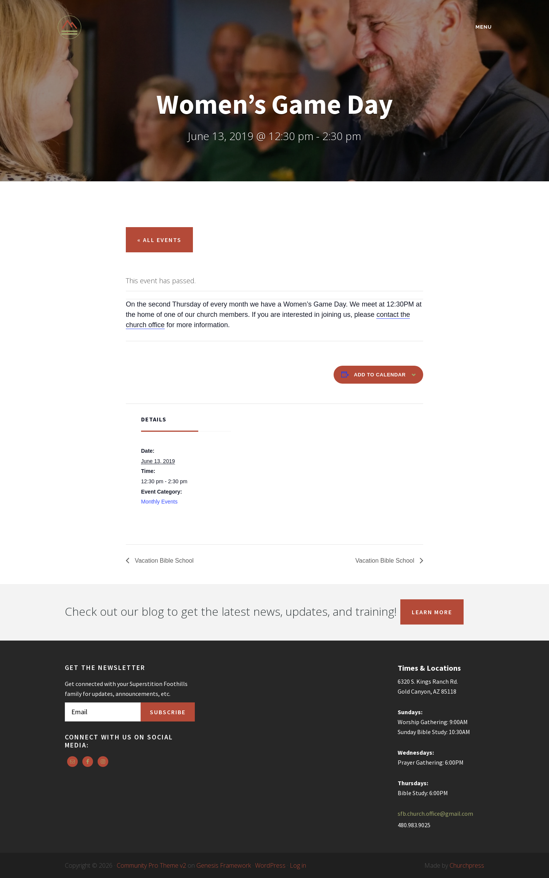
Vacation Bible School (163, 560)
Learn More (432, 612)
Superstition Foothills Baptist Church (124, 27)
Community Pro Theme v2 (151, 865)
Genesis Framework (223, 865)
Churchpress (466, 865)
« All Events (159, 240)
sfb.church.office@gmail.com (435, 813)
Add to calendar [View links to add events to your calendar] (380, 375)
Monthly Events (159, 502)
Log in (298, 865)
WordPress (270, 865)
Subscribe (168, 712)
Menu (483, 27)
